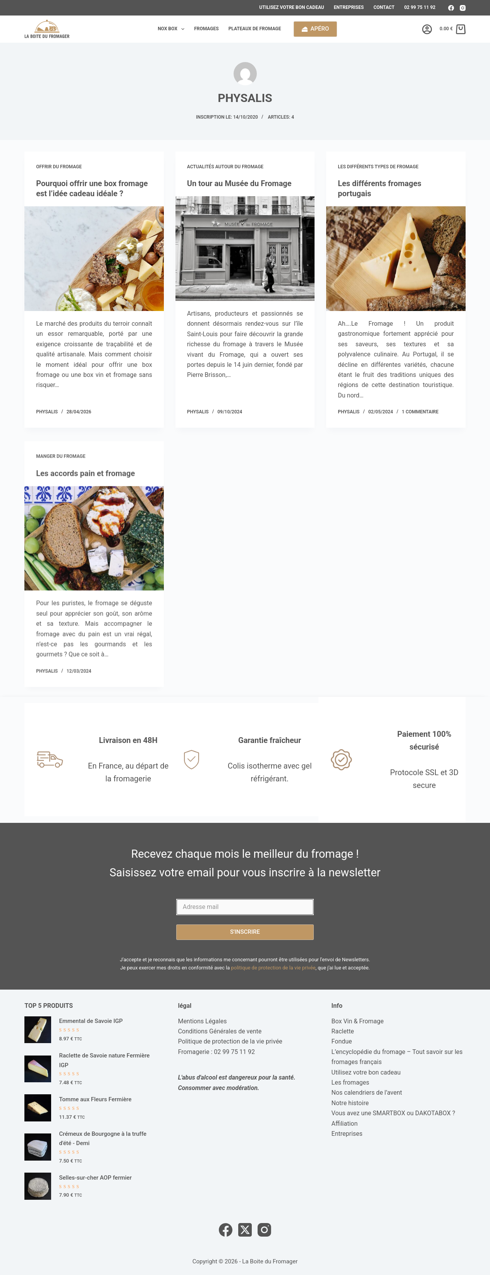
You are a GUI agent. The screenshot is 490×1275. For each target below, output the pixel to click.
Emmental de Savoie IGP (90, 1021)
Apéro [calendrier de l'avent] (315, 28)
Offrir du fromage (59, 166)
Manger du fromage (60, 463)
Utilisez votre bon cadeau (291, 7)
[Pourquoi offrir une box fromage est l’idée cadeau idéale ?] (94, 258)
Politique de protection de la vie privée (230, 1041)
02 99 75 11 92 (419, 7)
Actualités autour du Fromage (225, 166)
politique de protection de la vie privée (273, 968)
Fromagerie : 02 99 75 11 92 (216, 1052)
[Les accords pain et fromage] (94, 545)
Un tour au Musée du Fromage (239, 183)
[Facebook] (451, 8)
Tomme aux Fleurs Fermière (95, 1099)
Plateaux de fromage (255, 28)
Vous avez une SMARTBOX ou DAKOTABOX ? (393, 1113)
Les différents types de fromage (378, 166)
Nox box (172, 29)
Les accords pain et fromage (85, 480)
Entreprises (349, 7)
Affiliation (345, 1123)
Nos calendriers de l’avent (367, 1092)
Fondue (342, 1041)
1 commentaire (420, 412)
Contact (383, 7)
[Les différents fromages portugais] (396, 258)
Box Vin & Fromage (358, 1021)
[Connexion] (427, 29)
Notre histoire (350, 1103)
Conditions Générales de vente (219, 1031)
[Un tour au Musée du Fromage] (245, 248)
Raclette (343, 1031)
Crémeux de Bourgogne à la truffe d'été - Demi (102, 1138)
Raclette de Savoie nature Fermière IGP (104, 1060)
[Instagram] (463, 8)
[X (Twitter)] (245, 1230)
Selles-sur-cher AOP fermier (95, 1177)
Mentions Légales (202, 1021)
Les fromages (351, 1082)
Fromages (206, 28)
